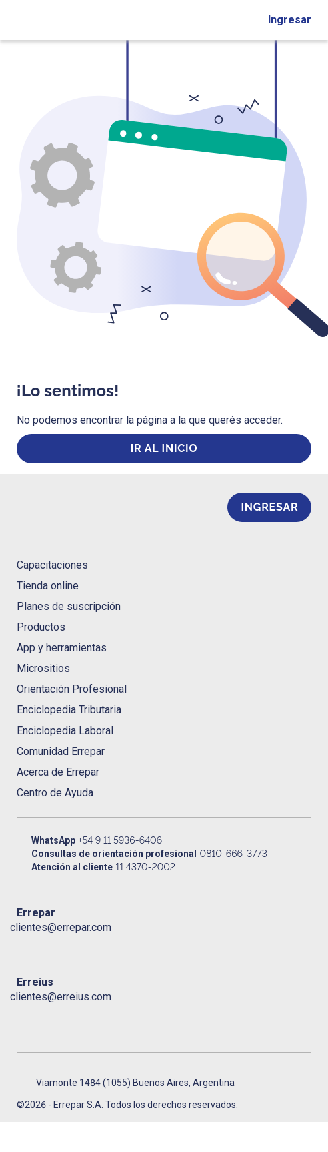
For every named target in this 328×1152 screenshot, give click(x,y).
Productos (41, 627)
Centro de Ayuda (55, 792)
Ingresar (289, 19)
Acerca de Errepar (58, 772)
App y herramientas (62, 647)
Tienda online (48, 585)
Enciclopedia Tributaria (69, 709)
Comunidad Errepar (61, 751)
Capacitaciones (52, 565)
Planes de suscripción (69, 606)
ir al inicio (164, 448)
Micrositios (43, 668)
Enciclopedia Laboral (65, 730)
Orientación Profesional (72, 689)
